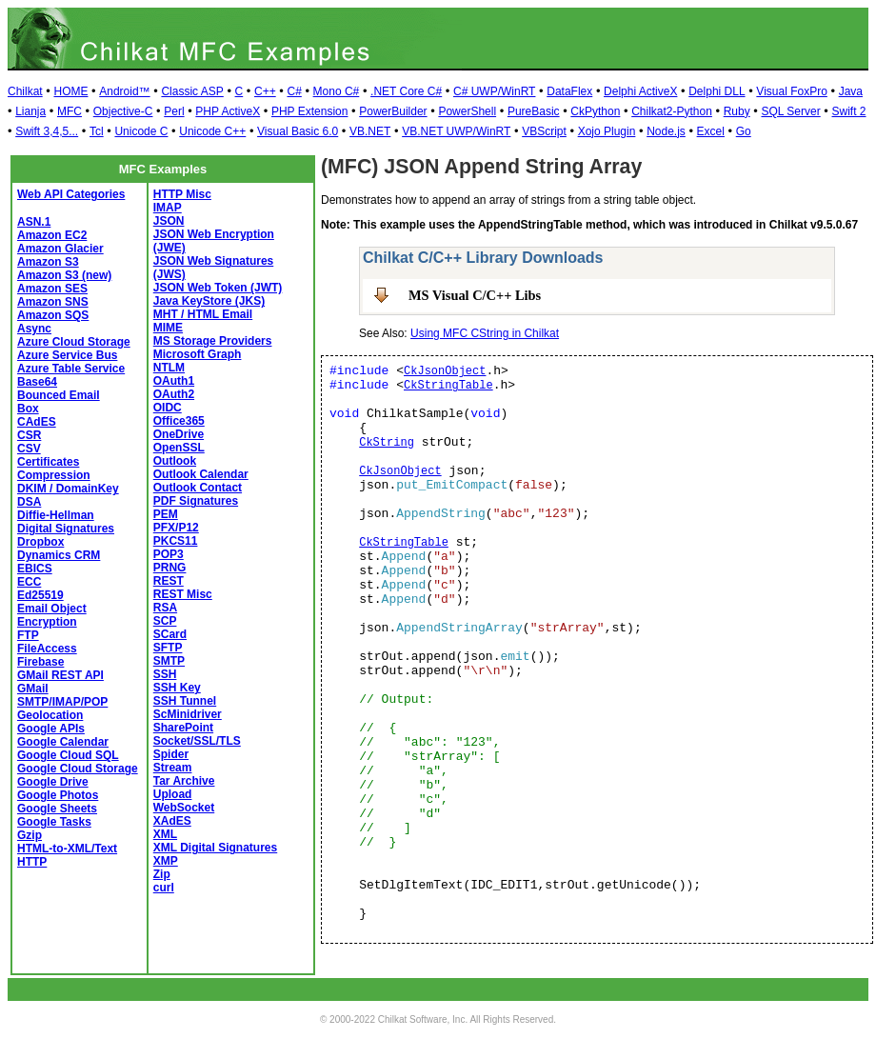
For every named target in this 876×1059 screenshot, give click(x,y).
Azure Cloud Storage (73, 342)
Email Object (52, 608)
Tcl (97, 131)
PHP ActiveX (227, 111)
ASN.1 (33, 222)
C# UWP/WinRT (494, 91)
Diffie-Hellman (55, 515)
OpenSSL (179, 447)
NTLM (169, 367)
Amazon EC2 (52, 235)
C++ (265, 91)
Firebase (40, 662)
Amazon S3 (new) (64, 275)
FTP (28, 635)
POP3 (168, 554)
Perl (174, 111)
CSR (29, 435)
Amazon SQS (53, 315)
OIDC (167, 407)
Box (28, 408)
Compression (53, 475)
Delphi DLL (716, 91)
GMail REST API (60, 675)
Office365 (179, 421)
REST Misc (182, 594)
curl (163, 887)
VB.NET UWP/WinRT (456, 131)
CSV (29, 448)
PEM (165, 514)
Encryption (47, 622)
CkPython (595, 111)
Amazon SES (52, 288)
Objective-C (123, 111)
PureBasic (534, 111)
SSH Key (177, 687)
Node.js (666, 131)
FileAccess (47, 648)
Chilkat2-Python (671, 111)
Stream (172, 767)
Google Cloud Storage (77, 768)
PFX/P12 (176, 527)
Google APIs (51, 728)
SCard (170, 634)
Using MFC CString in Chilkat (484, 333)
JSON (169, 221)
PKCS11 (175, 541)
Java (851, 91)
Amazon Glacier (60, 248)
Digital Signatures (65, 528)
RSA (165, 607)
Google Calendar (63, 742)
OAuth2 (173, 394)
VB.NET (369, 131)
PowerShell (467, 111)
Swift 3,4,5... (46, 131)
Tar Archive (184, 781)
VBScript (544, 131)
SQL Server (790, 111)
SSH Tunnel (184, 701)
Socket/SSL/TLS (197, 741)
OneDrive (178, 434)
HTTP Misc (182, 194)
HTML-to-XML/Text (67, 848)
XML (165, 834)
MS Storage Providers (212, 341)
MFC (69, 111)
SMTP (169, 661)
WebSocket (183, 807)
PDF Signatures (195, 501)
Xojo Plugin (607, 131)
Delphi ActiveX (640, 91)
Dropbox (40, 542)
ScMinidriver (187, 714)
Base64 (37, 382)
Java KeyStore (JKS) (209, 301)
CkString (386, 443)
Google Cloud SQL (68, 755)
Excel (711, 131)
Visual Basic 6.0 (297, 131)
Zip (161, 874)
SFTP (168, 647)
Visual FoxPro (791, 91)
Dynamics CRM (58, 555)
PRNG (170, 567)
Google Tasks (54, 822)
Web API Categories (71, 194)
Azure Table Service (71, 368)
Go (743, 131)
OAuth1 (173, 381)
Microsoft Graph (197, 354)
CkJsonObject (445, 371)
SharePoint (183, 727)
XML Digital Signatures (215, 847)
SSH (165, 674)
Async (34, 328)
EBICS (34, 568)
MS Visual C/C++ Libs (474, 295)
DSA (29, 502)
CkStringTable (448, 385)
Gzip (29, 835)
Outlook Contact (197, 487)
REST (168, 581)
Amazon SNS (53, 302)
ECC (29, 582)
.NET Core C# (406, 91)
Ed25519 (40, 595)
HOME (70, 91)
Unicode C (141, 131)
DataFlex (569, 91)
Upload (172, 794)
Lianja (30, 111)
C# (294, 91)
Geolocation (50, 715)
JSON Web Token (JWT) (218, 287)
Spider (171, 754)
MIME (168, 327)
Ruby (737, 111)
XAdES (172, 821)
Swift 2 (849, 111)
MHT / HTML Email (202, 314)
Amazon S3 (48, 262)
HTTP (32, 862)
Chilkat (25, 91)
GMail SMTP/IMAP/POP (62, 695)
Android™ (124, 91)
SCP (165, 621)
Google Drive (53, 782)
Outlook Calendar (201, 474)
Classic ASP (192, 91)
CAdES (36, 422)
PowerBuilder (393, 111)
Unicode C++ (212, 131)
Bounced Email (58, 395)
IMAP (167, 207)
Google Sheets (57, 808)
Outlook (174, 461)
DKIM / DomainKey (68, 488)
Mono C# (336, 91)
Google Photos (57, 795)
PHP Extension (309, 111)
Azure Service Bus (67, 355)
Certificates (48, 462)
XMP (165, 861)
